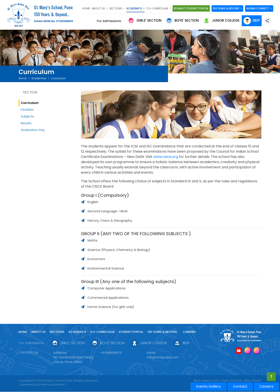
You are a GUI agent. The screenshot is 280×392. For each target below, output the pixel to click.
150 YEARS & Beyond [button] (226, 8)
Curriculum (29, 103)
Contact (240, 386)
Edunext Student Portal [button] (191, 8)
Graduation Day (33, 130)
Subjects (27, 116)
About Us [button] (98, 8)
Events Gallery (208, 386)
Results (26, 123)
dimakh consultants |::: (52, 384)
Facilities (27, 109)
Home (86, 8)
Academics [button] (134, 8)
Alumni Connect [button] (258, 8)
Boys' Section (182, 20)
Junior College (221, 20)
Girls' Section (144, 20)
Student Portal (131, 332)
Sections (57, 332)
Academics (38, 78)
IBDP (251, 20)
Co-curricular (102, 332)
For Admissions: (110, 21)
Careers (189, 332)
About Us (38, 332)
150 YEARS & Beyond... (163, 332)
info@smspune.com (162, 357)
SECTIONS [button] (116, 8)
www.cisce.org (165, 156)
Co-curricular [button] (157, 8)
